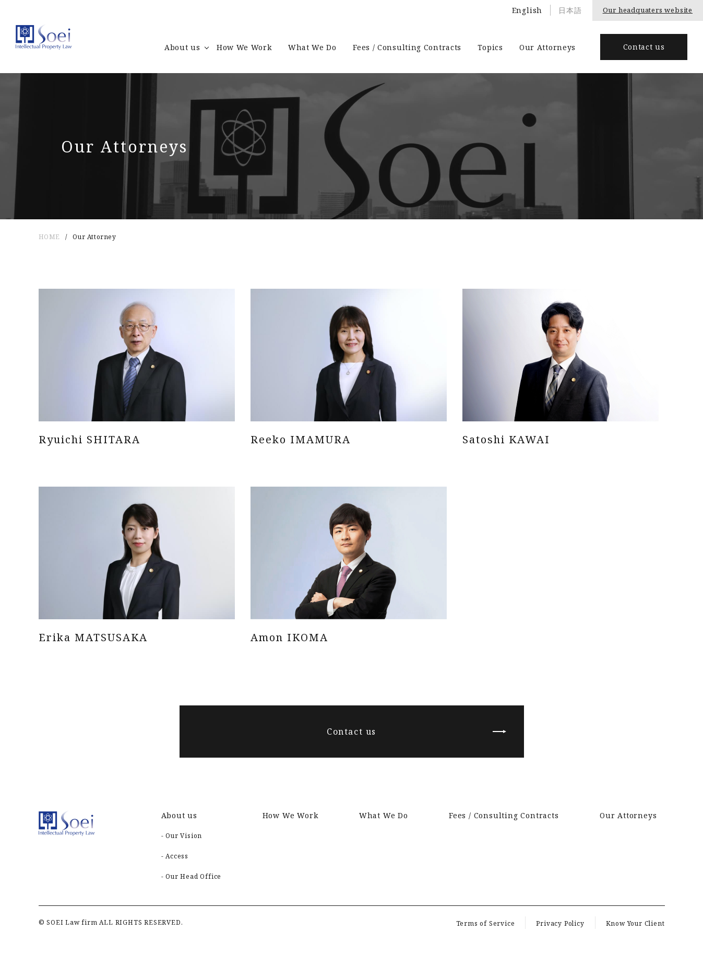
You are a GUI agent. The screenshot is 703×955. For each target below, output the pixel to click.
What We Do (312, 47)
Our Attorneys (547, 47)
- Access (174, 856)
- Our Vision (181, 835)
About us (182, 47)
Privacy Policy (560, 923)
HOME (49, 236)
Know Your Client (635, 923)
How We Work (244, 47)
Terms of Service (485, 923)
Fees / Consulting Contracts (407, 47)
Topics (490, 47)
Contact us (644, 47)
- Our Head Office (191, 876)
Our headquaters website (648, 10)
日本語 (569, 10)
